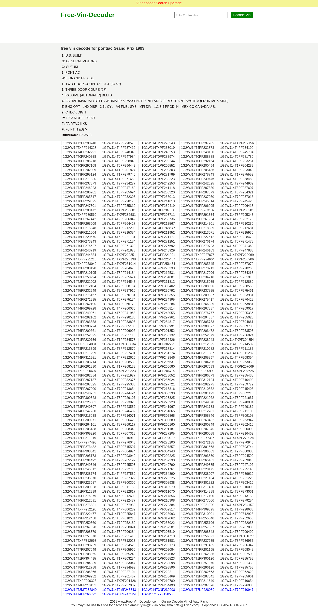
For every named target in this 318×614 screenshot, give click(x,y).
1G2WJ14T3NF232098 (158, 589)
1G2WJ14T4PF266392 (79, 594)
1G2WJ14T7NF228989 (197, 589)
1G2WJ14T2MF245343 (119, 589)
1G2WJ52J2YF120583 (158, 594)
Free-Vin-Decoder (88, 14)
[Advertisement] (159, 31)
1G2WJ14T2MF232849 (80, 589)
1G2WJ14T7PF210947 (237, 589)
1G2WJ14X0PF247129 (119, 594)
